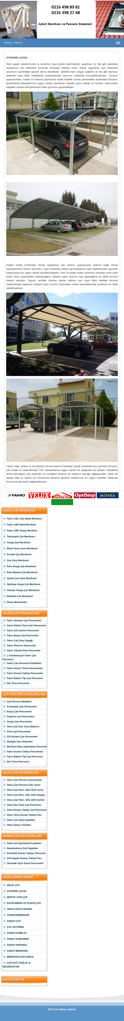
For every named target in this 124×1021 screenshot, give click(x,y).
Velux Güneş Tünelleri (17, 825)
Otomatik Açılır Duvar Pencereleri (23, 863)
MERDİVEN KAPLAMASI (18, 957)
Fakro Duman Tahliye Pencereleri (23, 673)
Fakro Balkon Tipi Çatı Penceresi (23, 678)
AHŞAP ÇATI (12, 921)
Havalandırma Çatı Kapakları (20, 848)
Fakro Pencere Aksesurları (19, 645)
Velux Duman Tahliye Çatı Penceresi (24, 810)
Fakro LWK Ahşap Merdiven (20, 530)
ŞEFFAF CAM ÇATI (15, 897)
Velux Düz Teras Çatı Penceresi (22, 805)
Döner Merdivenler (15, 602)
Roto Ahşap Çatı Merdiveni (19, 566)
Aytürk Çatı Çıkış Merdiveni (20, 578)
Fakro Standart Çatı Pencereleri (22, 620)
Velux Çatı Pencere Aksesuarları (22, 780)
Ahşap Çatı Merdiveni (16, 542)
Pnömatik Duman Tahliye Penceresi (24, 853)
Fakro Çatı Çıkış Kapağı (18, 640)
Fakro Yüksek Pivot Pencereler (22, 650)
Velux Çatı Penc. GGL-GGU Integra (24, 795)
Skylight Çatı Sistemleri (17, 741)
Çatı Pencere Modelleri (17, 701)
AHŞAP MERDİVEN (15, 951)
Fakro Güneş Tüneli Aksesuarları (23, 668)
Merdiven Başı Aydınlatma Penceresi (25, 746)
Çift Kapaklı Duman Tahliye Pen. (22, 858)
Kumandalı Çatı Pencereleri (20, 706)
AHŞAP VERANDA (15, 945)
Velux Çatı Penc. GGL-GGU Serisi (23, 790)
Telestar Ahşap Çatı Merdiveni (21, 590)
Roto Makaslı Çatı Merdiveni (20, 572)
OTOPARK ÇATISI (14, 891)
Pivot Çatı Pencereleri (17, 731)
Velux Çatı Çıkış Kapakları (19, 820)
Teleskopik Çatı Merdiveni (19, 536)
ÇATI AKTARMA (13, 927)
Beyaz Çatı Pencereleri (17, 711)
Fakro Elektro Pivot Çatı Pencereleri (24, 625)
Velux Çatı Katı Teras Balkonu (21, 726)
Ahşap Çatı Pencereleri (17, 721)
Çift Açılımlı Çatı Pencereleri (20, 736)
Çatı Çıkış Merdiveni (16, 560)
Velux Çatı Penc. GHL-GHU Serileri (24, 800)
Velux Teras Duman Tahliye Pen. (22, 815)
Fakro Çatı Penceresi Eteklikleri (22, 663)
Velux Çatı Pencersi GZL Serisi (21, 785)
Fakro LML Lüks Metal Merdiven (22, 518)
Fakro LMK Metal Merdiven (19, 524)
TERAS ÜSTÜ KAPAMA (17, 909)
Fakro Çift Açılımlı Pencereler (21, 630)
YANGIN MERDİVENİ (16, 915)
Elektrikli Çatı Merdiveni (18, 596)
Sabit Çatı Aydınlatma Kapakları (22, 843)
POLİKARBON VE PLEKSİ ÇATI (22, 903)
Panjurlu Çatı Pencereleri (18, 716)
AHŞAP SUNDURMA (16, 939)
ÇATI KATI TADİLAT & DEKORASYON (16, 964)
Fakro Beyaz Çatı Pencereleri (21, 635)
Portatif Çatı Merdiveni (17, 554)
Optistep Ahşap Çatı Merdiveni (21, 584)
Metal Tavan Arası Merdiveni (20, 548)
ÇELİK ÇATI (11, 885)
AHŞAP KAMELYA (15, 933)
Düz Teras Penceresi (16, 683)
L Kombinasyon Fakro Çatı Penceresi (19, 657)
